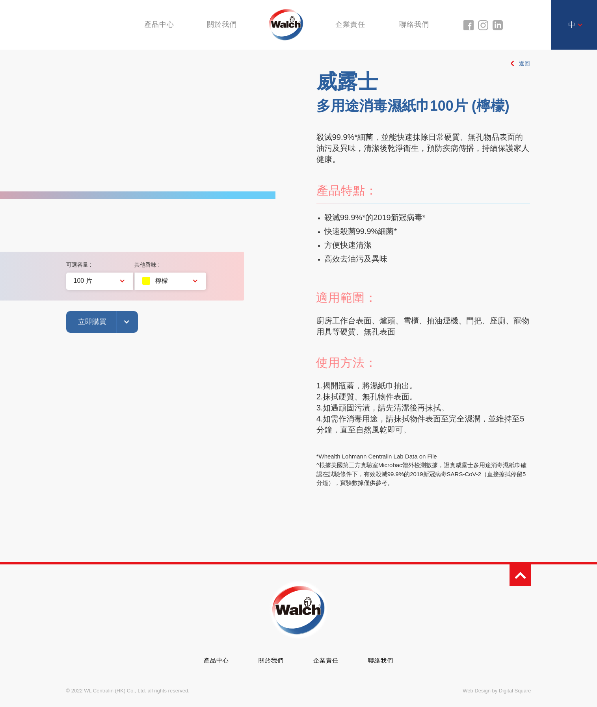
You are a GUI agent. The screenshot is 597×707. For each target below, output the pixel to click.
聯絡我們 (416, 24)
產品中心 (216, 660)
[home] (286, 24)
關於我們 (221, 24)
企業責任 (351, 24)
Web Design (477, 691)
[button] (575, 25)
